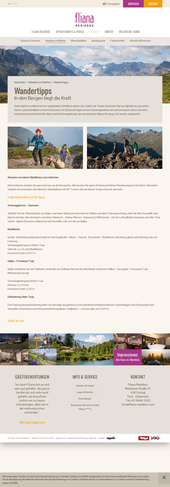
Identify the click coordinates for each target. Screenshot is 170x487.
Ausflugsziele (98, 40)
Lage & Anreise (85, 392)
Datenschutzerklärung (77, 438)
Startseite (19, 82)
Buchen (153, 4)
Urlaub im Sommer (30, 40)
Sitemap (92, 438)
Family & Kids (117, 40)
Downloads (85, 398)
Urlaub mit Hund (129, 31)
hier (15, 483)
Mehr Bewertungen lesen (32, 422)
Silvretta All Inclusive (140, 40)
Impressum (61, 438)
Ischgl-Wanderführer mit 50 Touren (26, 197)
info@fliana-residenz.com (138, 404)
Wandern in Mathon (55, 40)
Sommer (94, 31)
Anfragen (133, 4)
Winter (109, 31)
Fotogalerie (113, 4)
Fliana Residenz (41, 31)
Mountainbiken (78, 40)
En (15, 4)
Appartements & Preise (70, 31)
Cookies (101, 438)
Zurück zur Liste (16, 321)
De (9, 4)
